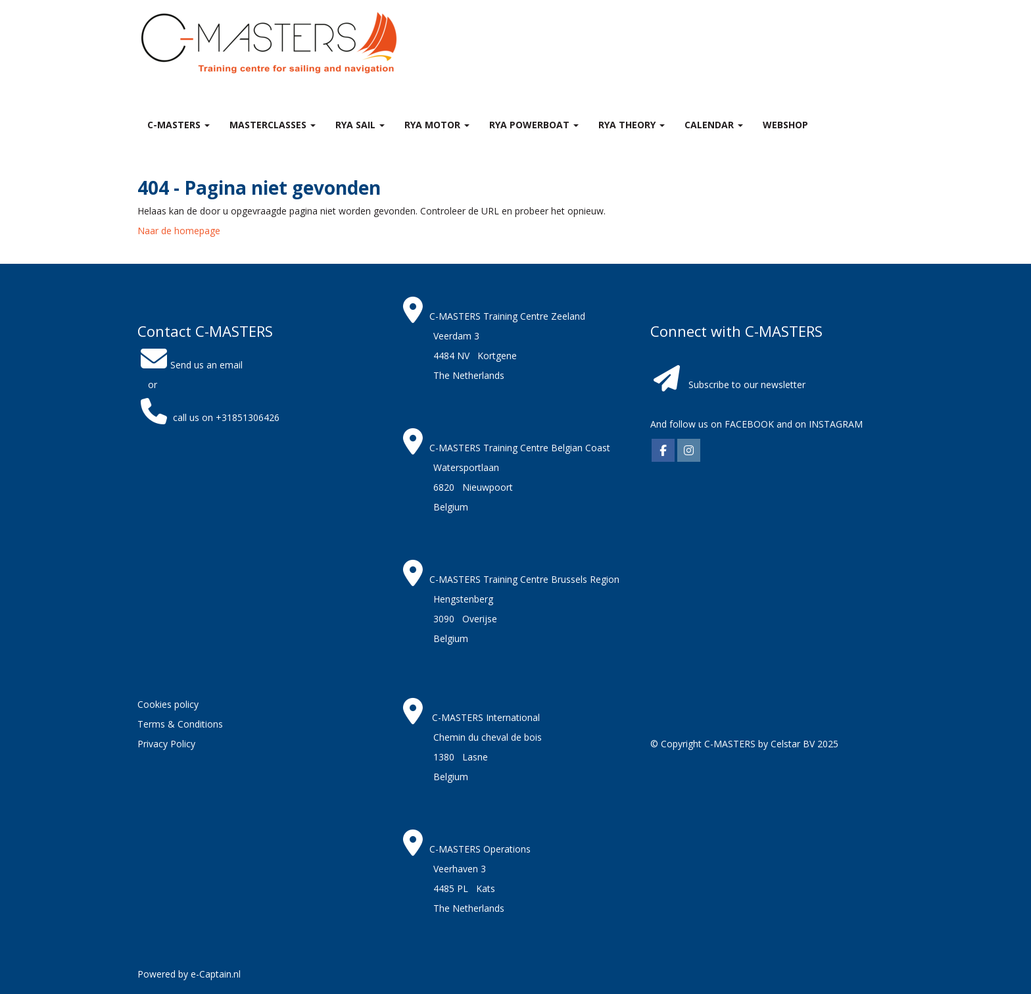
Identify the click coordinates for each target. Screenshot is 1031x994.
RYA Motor (436, 124)
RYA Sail (360, 124)
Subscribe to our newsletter (746, 384)
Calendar (713, 124)
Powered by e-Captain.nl (189, 974)
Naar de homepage (178, 230)
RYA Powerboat (534, 124)
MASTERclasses (272, 124)
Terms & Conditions (180, 724)
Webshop (785, 124)
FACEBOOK (748, 424)
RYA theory (631, 124)
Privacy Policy (166, 743)
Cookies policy (168, 704)
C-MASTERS (178, 124)
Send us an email (190, 365)
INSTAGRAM (836, 424)
